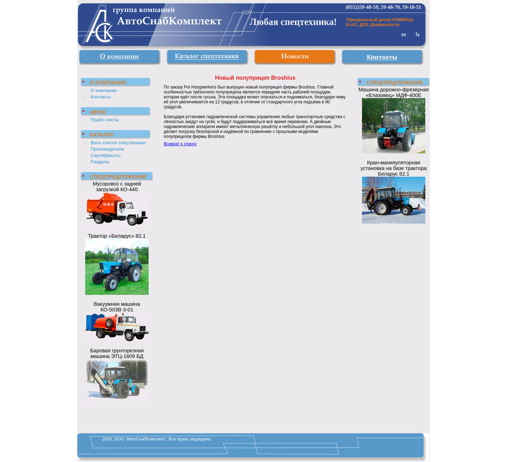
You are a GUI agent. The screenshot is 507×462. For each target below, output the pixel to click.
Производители (107, 149)
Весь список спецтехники (117, 142)
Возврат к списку (180, 143)
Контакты (100, 96)
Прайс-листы (104, 119)
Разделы (99, 161)
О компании (103, 90)
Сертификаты (105, 155)
